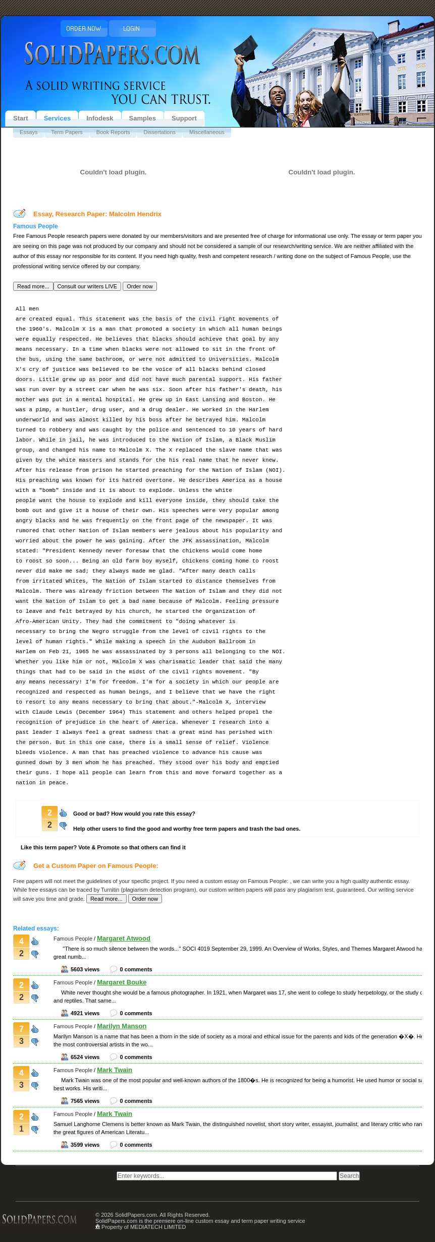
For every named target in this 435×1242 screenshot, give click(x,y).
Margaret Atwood (123, 938)
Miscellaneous (207, 132)
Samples (142, 118)
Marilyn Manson (121, 1026)
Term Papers (66, 132)
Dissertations (159, 132)
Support (184, 118)
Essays (28, 132)
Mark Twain (114, 1070)
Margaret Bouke (121, 982)
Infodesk (99, 118)
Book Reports (113, 132)
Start (20, 118)
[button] (33, 286)
